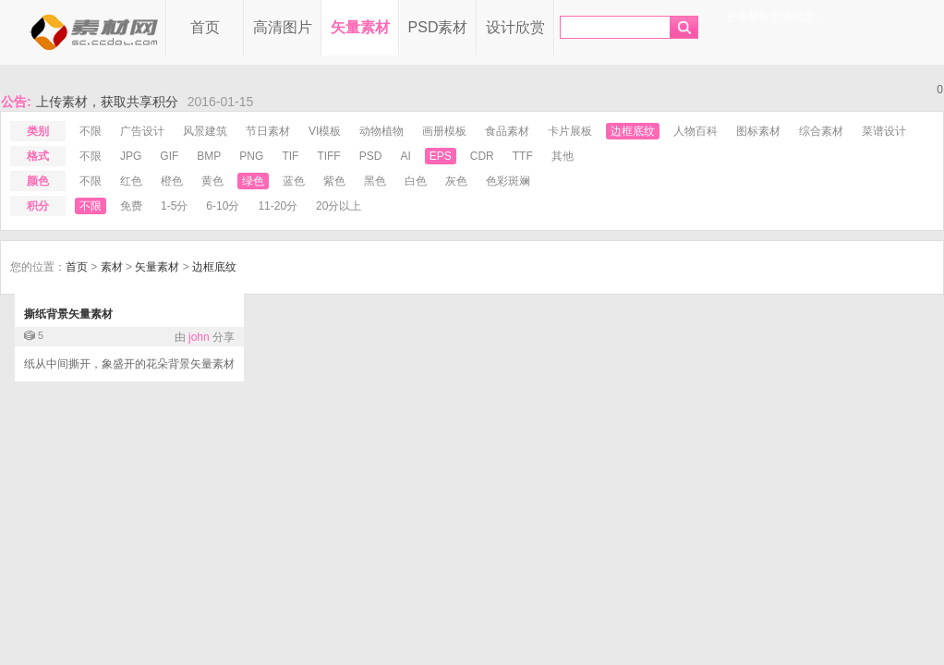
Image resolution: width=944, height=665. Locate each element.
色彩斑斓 (508, 181)
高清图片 (282, 27)
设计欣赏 (515, 27)
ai (405, 156)
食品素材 (507, 131)
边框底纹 (633, 131)
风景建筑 (205, 131)
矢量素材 (360, 27)
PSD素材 (438, 27)
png (251, 156)
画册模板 (444, 131)
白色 (416, 181)
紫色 (334, 181)
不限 (90, 131)
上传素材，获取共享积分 (107, 101)
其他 (562, 156)
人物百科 (695, 131)
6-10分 (222, 206)
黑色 (375, 181)
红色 (131, 181)
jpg (130, 156)
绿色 (253, 181)
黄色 (212, 181)
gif (169, 156)
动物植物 (381, 131)
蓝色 (294, 181)
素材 (112, 266)
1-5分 (174, 206)
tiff (328, 156)
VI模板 (325, 131)
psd (370, 156)
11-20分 (277, 206)
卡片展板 (570, 131)
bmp (209, 156)
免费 (131, 206)
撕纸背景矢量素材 (68, 314)
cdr (482, 156)
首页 (205, 27)
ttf (523, 156)
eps (441, 156)
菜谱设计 (884, 131)
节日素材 (268, 131)
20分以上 (338, 206)
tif (290, 156)
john (199, 337)
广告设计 (142, 131)
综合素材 (821, 131)
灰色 (456, 181)
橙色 (172, 181)
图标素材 (758, 131)
